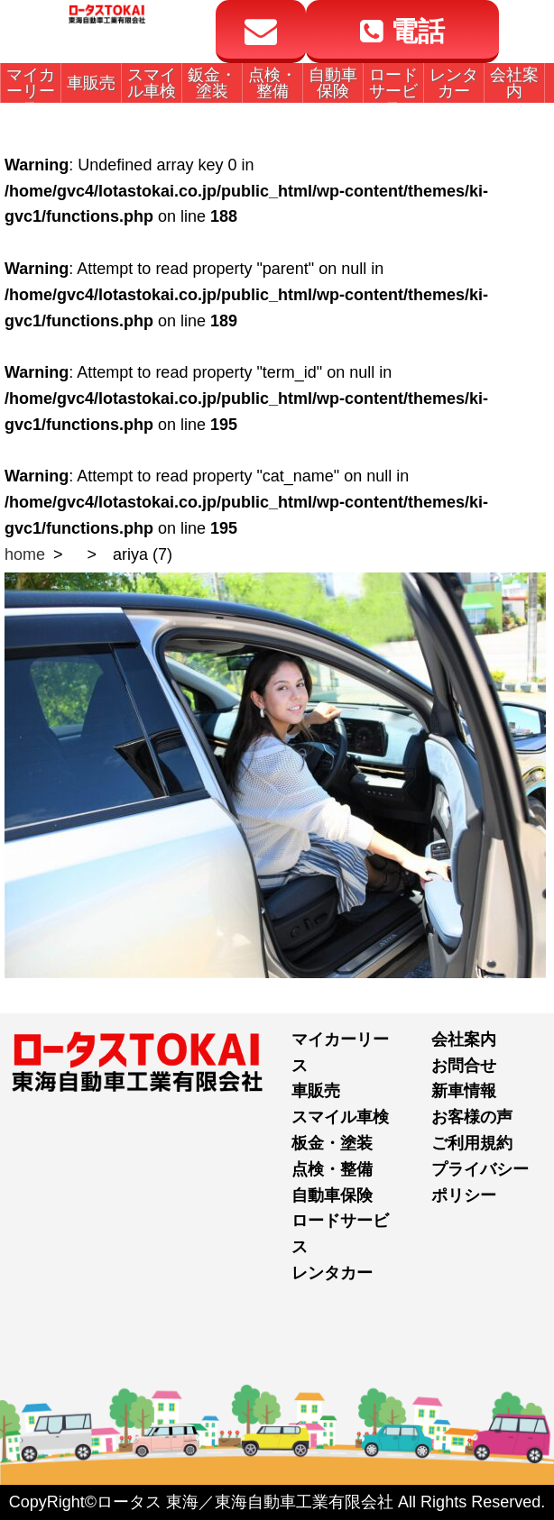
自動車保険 (332, 1195)
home (25, 554)
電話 (402, 31)
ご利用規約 (471, 1143)
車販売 (315, 1091)
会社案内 (463, 1039)
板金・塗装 (332, 1143)
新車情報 (463, 1091)
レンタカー (332, 1273)
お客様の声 (471, 1117)
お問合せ (463, 1066)
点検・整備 (332, 1169)
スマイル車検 (340, 1117)
